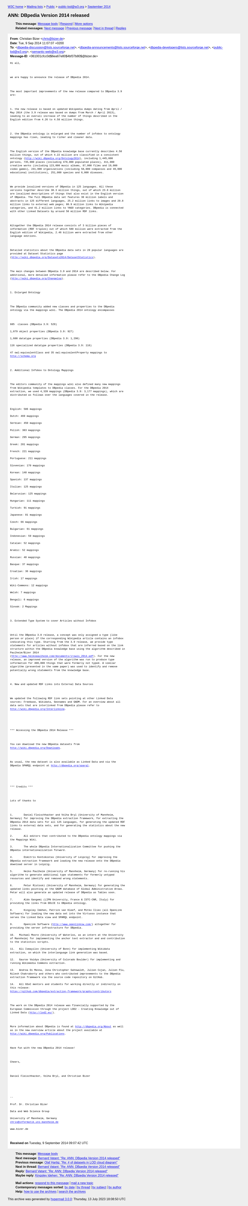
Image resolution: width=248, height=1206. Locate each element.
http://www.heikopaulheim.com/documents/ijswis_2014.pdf (52, 656)
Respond (66, 23)
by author (114, 1187)
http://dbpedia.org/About (93, 1026)
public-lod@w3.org (71, 6)
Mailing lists (35, 6)
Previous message (79, 28)
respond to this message (52, 1183)
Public (50, 6)
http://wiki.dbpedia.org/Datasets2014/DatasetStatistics (52, 257)
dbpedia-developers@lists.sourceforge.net (179, 47)
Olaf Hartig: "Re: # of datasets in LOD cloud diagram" (80, 1162)
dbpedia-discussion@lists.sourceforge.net (46, 47)
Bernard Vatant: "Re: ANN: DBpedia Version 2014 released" (79, 1158)
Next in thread (104, 28)
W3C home (15, 6)
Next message (54, 28)
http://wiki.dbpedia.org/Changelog (36, 278)
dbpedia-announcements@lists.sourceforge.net (112, 47)
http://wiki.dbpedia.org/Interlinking (37, 709)
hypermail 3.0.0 (61, 1199)
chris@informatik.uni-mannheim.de (34, 1122)
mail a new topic (82, 1183)
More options (84, 23)
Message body (48, 23)
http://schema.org (23, 356)
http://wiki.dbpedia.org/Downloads (35, 748)
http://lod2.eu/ (41, 1012)
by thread (83, 1187)
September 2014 (99, 6)
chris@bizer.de (52, 38)
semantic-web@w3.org (48, 51)
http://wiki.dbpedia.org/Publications (37, 1034)
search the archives (72, 1191)
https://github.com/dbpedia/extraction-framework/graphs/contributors (60, 991)
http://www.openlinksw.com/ (72, 924)
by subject (99, 1187)
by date (70, 1187)
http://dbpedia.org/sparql (70, 765)
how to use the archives (40, 1191)
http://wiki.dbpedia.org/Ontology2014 (52, 158)
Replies (121, 28)
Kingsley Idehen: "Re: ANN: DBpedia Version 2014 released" (76, 1175)
